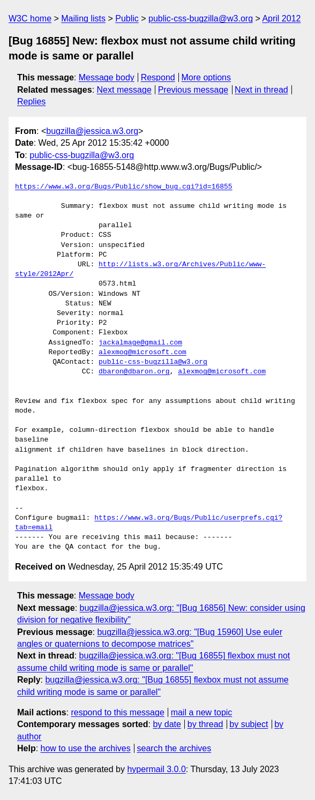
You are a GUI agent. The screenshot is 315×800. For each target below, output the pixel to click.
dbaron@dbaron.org (134, 372)
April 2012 (281, 18)
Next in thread (261, 89)
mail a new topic (201, 712)
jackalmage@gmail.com (140, 343)
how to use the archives (86, 748)
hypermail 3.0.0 (156, 769)
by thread (205, 724)
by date (167, 724)
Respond (158, 77)
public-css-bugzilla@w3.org (200, 18)
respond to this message (117, 712)
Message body (106, 77)
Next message (124, 89)
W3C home (30, 18)
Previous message (193, 89)
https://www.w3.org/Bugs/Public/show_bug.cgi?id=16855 (123, 187)
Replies (31, 101)
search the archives (174, 748)
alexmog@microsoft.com (142, 352)
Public (127, 18)
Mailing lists (83, 18)
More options (206, 77)
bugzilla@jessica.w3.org (92, 131)
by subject (248, 724)
